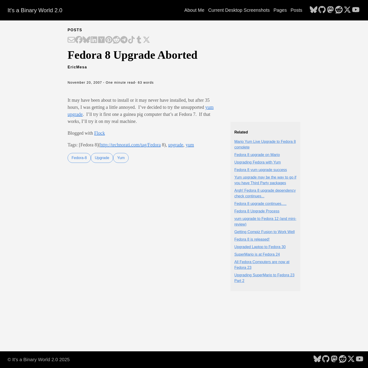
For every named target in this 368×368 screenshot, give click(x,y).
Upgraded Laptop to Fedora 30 (260, 247)
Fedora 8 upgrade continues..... (260, 204)
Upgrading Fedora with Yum (257, 162)
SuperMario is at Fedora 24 (257, 254)
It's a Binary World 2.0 (35, 10)
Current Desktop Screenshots (239, 10)
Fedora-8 (79, 158)
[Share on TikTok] (131, 40)
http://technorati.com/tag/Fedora (130, 144)
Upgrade (102, 158)
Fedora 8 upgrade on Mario (257, 155)
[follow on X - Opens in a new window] (347, 10)
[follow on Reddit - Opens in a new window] (339, 10)
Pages (280, 10)
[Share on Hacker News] (101, 40)
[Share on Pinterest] (109, 40)
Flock (99, 133)
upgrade (175, 144)
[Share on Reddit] (116, 40)
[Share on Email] (71, 40)
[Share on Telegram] (124, 40)
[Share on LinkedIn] (94, 40)
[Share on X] (146, 40)
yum (190, 144)
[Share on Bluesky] (86, 40)
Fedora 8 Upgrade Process (256, 211)
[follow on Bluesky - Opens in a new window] (313, 10)
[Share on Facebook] (79, 40)
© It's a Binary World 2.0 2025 (39, 359)
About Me (194, 10)
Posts (296, 10)
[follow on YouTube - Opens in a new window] (356, 10)
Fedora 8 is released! (251, 239)
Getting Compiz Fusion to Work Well (264, 232)
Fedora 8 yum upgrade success (260, 170)
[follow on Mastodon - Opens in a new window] (330, 10)
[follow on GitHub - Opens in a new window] (322, 10)
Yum (121, 158)
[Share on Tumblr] (139, 40)
